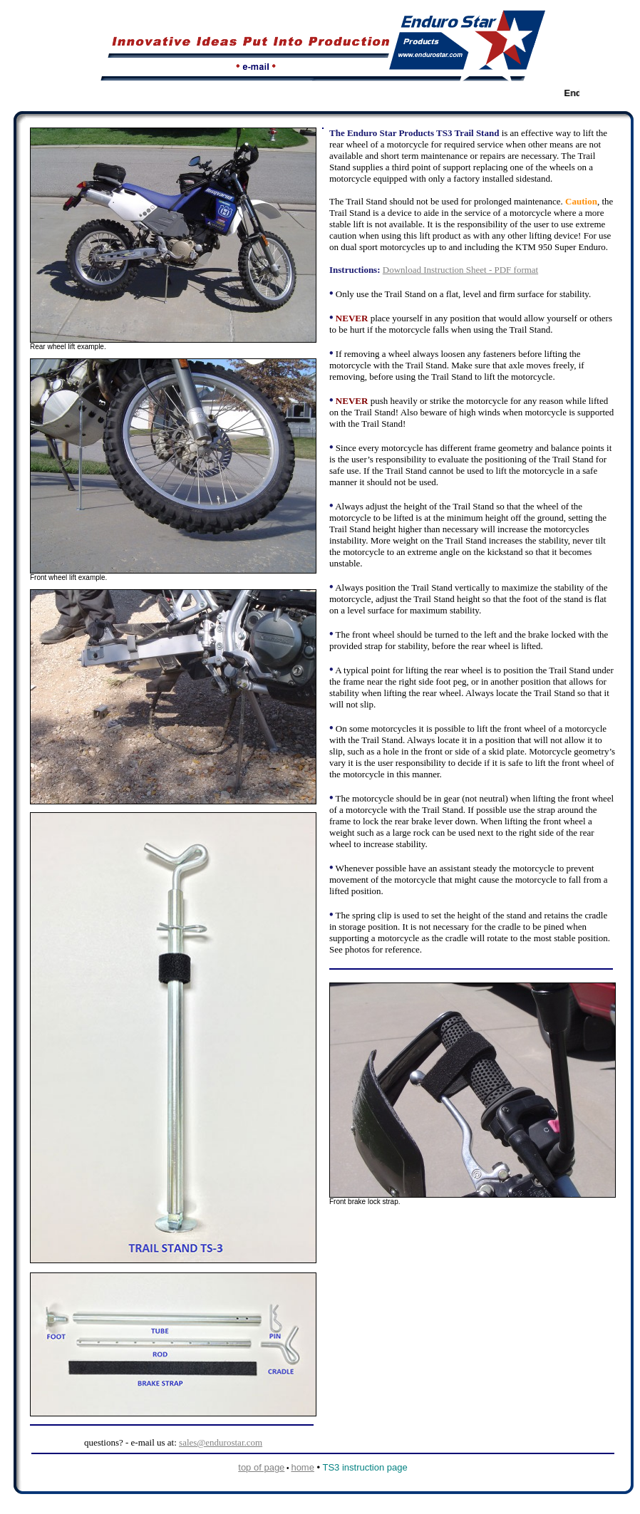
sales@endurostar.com (220, 1442)
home (302, 1467)
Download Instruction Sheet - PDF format (460, 269)
